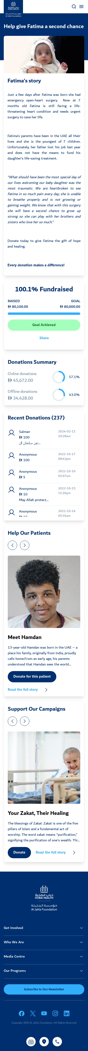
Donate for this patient (32, 676)
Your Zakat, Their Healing (38, 813)
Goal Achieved (44, 325)
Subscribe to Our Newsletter (44, 989)
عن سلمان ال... (30, 443)
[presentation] (12, 545)
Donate (19, 852)
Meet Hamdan (25, 637)
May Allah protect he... (32, 500)
